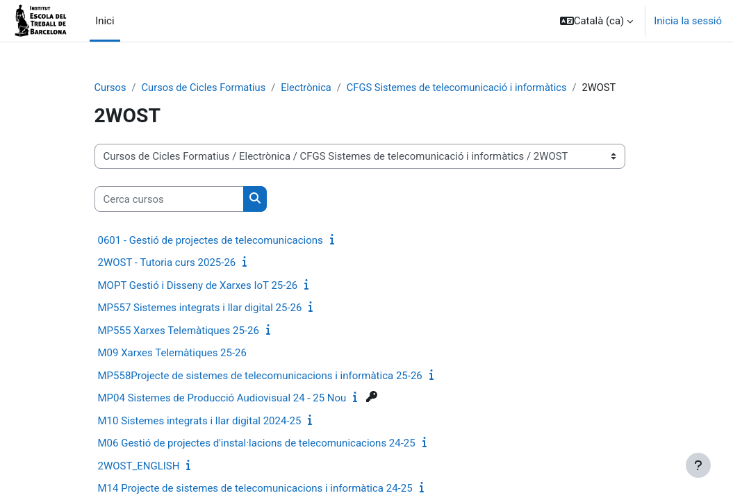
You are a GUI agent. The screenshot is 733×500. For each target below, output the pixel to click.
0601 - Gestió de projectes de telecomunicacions (210, 240)
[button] (597, 21)
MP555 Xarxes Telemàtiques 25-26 (178, 330)
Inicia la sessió (688, 21)
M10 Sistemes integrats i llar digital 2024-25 (200, 421)
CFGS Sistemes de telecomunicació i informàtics (463, 88)
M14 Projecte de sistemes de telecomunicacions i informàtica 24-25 (255, 489)
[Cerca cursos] (169, 199)
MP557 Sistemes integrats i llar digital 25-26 (200, 308)
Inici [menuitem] (104, 21)
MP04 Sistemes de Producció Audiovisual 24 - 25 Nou (222, 398)
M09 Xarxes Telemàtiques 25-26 (172, 353)
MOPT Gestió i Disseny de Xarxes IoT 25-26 (198, 285)
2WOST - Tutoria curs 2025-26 (167, 263)
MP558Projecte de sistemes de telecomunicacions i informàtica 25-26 (260, 375)
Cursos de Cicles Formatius (205, 88)
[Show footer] (698, 465)
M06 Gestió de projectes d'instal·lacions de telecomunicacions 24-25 (256, 444)
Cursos (110, 88)
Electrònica (310, 88)
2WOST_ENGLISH (139, 466)
